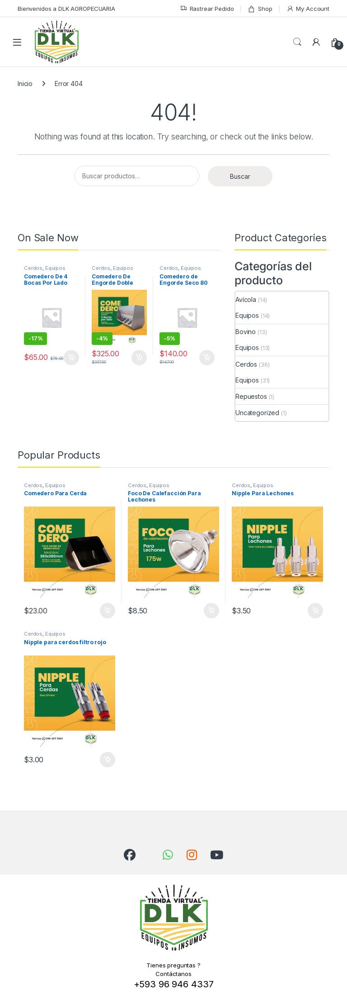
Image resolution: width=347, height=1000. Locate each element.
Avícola (245, 299)
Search (297, 42)
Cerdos (33, 268)
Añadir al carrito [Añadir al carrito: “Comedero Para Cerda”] (107, 610)
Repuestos (251, 396)
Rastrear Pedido (207, 9)
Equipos (55, 268)
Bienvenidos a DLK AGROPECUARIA (66, 8)
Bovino (245, 331)
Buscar (240, 176)
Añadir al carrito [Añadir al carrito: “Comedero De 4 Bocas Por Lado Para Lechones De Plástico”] (71, 357)
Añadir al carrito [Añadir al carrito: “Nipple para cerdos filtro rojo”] (107, 759)
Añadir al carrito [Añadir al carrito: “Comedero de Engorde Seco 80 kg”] (207, 357)
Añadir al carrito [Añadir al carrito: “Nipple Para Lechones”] (315, 610)
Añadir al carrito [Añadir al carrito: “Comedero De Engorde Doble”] (139, 357)
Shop (260, 9)
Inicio (25, 83)
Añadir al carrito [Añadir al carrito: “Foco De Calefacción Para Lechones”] (211, 610)
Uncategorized (257, 412)
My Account (307, 9)
